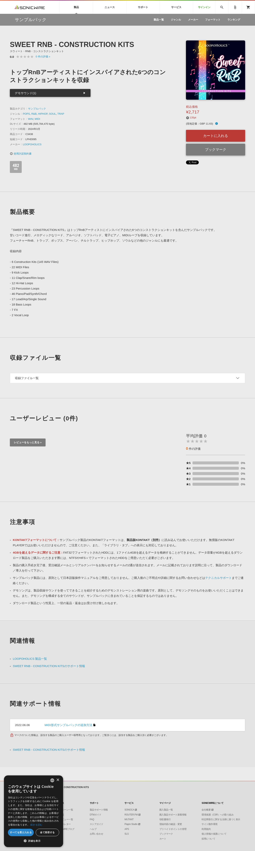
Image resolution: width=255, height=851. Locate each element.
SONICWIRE (30, 7)
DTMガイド (95, 814)
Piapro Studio (130, 824)
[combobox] (52, 780)
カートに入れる (215, 136)
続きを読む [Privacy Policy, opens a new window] (36, 824)
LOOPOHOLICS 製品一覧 (30, 658)
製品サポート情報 (99, 809)
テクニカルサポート (218, 577)
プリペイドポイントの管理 (173, 829)
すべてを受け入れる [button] (21, 832)
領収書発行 (165, 819)
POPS (26, 113)
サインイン (204, 7)
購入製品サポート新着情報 (173, 814)
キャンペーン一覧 (64, 809)
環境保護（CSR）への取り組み (218, 814)
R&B (34, 113)
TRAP (60, 113)
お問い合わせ (96, 833)
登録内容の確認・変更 (170, 824)
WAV (30, 118)
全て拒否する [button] (47, 832)
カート (162, 838)
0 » (43, 56)
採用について (208, 838)
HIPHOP (43, 113)
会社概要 (206, 809)
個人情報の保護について (214, 833)
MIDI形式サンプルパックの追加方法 (68, 725)
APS (126, 829)
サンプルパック (37, 108)
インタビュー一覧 (64, 819)
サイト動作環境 (210, 824)
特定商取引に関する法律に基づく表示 (221, 819)
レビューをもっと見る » (28, 442)
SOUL (52, 113)
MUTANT (129, 819)
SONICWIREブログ (64, 829)
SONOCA (129, 809)
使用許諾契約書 (21, 153)
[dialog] (33, 811)
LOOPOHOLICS (32, 144)
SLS (126, 833)
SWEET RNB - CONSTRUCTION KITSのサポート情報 (49, 666)
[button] (33, 841)
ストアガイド (96, 824)
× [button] (57, 780)
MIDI (37, 118)
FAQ (92, 819)
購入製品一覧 (166, 809)
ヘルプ (93, 829)
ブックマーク (215, 150)
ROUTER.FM (131, 814)
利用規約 (206, 829)
